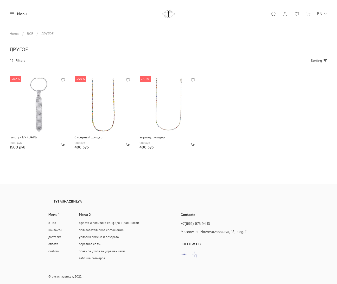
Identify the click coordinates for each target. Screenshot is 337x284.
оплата (53, 244)
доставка (55, 237)
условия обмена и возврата (99, 237)
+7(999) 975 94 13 (195, 223)
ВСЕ (30, 33)
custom (53, 251)
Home (14, 33)
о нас (52, 223)
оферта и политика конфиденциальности (109, 223)
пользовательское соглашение (101, 230)
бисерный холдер (88, 137)
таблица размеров (92, 258)
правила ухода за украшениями (102, 251)
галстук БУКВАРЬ (23, 137)
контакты (55, 230)
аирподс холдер (152, 137)
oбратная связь (90, 244)
